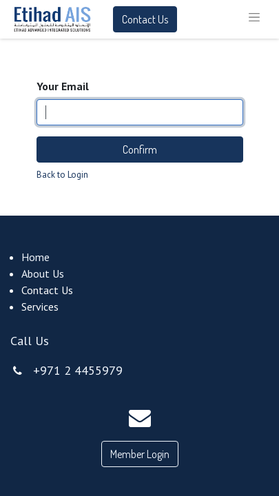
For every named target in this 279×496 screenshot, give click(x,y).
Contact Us (145, 19)
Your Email (63, 86)
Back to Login (62, 174)
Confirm (140, 149)
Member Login (139, 454)
